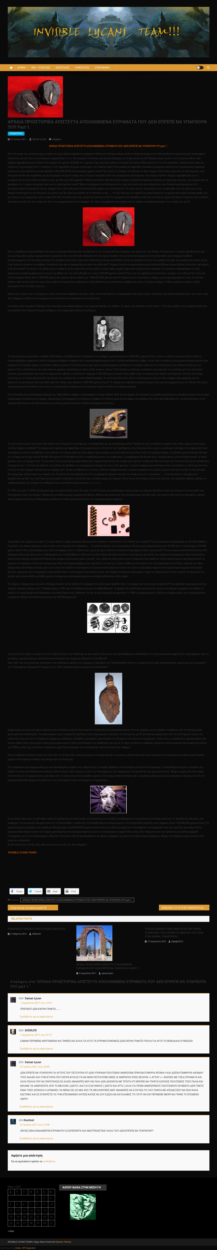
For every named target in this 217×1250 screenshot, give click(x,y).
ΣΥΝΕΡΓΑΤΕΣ (82, 67)
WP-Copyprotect (29, 1248)
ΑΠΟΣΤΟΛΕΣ (62, 67)
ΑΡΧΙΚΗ (21, 67)
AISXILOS (36, 934)
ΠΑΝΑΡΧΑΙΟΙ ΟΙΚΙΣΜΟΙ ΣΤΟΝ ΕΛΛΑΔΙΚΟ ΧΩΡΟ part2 (36, 929)
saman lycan (39, 139)
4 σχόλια (56, 139)
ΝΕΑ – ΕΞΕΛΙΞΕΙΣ (40, 67)
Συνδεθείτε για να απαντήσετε (36, 1016)
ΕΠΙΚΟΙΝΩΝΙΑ (102, 67)
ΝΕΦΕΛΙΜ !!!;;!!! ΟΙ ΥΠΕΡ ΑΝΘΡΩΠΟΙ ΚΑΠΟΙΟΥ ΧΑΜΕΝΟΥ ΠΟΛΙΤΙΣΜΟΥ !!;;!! (185, 907)
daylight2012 (177, 941)
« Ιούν (11, 1231)
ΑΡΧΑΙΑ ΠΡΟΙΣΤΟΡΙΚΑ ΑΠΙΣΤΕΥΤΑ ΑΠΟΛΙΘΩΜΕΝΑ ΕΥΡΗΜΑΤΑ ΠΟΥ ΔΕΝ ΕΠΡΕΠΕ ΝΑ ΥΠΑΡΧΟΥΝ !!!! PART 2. (107, 966)
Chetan (18, 1248)
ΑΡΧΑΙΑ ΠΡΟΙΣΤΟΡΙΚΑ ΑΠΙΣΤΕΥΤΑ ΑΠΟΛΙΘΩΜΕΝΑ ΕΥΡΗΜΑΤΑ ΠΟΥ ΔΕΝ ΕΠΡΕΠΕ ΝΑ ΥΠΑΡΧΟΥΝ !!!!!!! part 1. (77, 900)
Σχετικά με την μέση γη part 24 (29, 907)
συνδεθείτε (49, 1161)
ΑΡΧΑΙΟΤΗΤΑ (16, 133)
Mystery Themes (63, 1242)
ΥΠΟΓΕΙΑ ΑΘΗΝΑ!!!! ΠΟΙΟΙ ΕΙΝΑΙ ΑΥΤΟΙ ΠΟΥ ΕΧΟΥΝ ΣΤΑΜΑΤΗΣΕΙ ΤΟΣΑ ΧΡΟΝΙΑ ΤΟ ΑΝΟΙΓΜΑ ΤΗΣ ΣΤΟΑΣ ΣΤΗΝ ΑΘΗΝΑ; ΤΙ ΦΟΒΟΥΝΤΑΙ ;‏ (174, 933)
